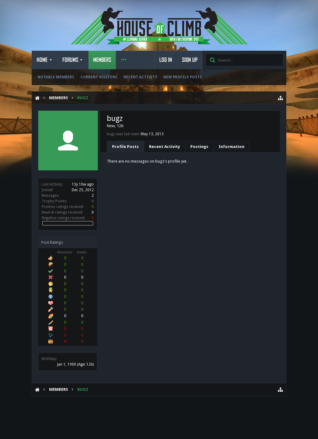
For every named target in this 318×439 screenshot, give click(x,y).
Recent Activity (140, 77)
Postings (199, 146)
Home (42, 60)
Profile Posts (125, 146)
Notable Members (56, 77)
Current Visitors (98, 77)
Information (231, 146)
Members (102, 60)
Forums (70, 60)
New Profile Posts (182, 77)
